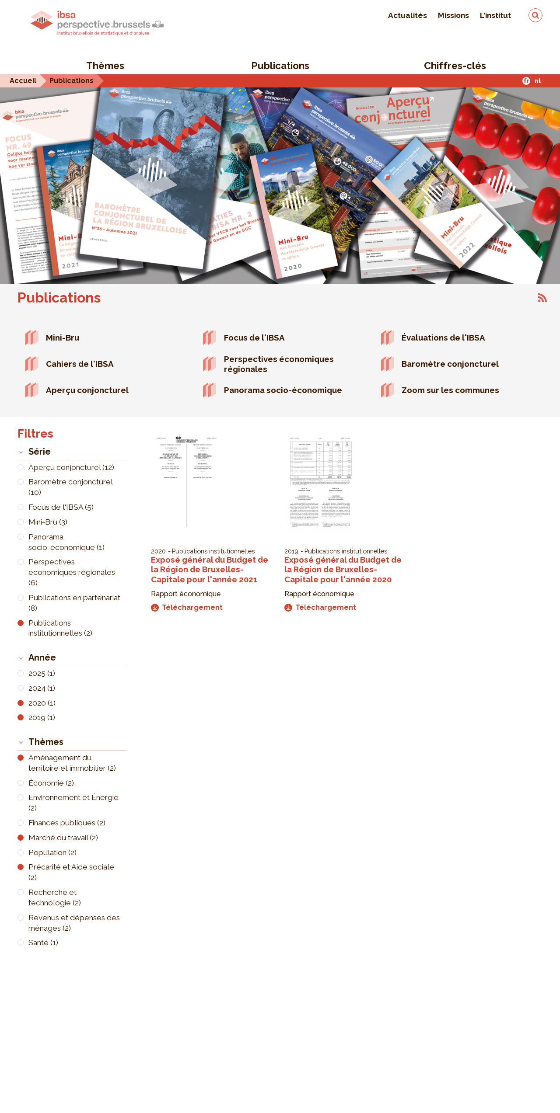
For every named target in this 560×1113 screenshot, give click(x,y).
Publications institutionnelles (213, 551)
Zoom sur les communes (450, 390)
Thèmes (105, 65)
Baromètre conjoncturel (450, 364)
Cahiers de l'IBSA (80, 364)
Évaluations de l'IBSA (443, 337)
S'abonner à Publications (542, 297)
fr (526, 80)
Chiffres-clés (455, 65)
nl (538, 80)
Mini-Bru (62, 337)
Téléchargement (187, 607)
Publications (280, 65)
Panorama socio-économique (283, 390)
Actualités (407, 15)
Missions (453, 15)
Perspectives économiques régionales (279, 364)
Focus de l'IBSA (254, 337)
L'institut (495, 15)
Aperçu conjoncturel (87, 390)
